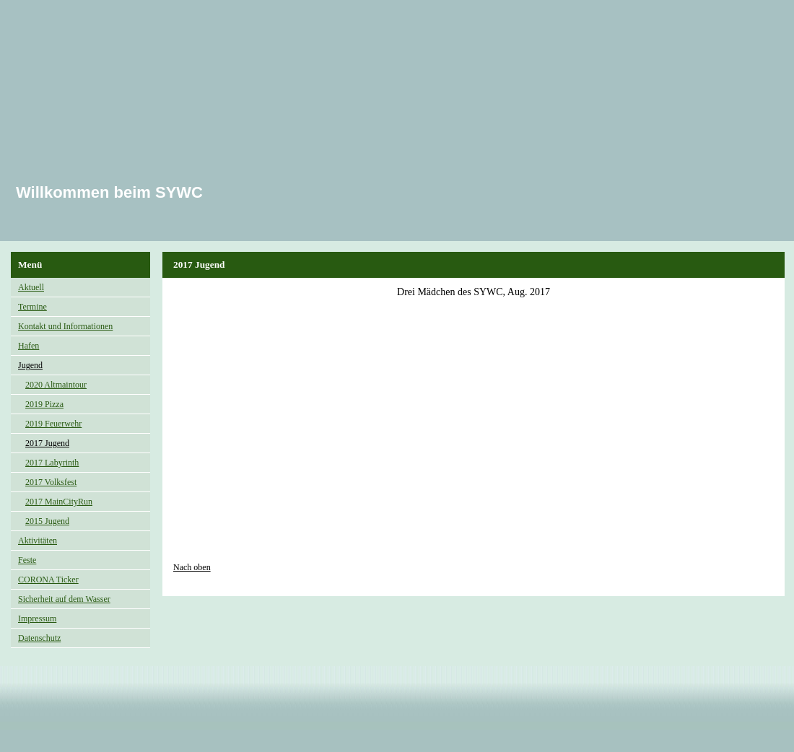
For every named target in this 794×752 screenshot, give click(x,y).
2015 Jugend (47, 521)
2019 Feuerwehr (53, 424)
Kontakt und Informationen (65, 326)
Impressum (37, 618)
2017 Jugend (47, 443)
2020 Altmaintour (56, 385)
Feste (27, 560)
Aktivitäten (37, 540)
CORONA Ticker (48, 579)
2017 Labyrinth (52, 463)
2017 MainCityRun (58, 502)
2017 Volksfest (51, 482)
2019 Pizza (44, 404)
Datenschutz (39, 638)
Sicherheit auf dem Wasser (64, 599)
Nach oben (192, 567)
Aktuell (31, 287)
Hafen (28, 346)
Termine (32, 307)
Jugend (30, 365)
